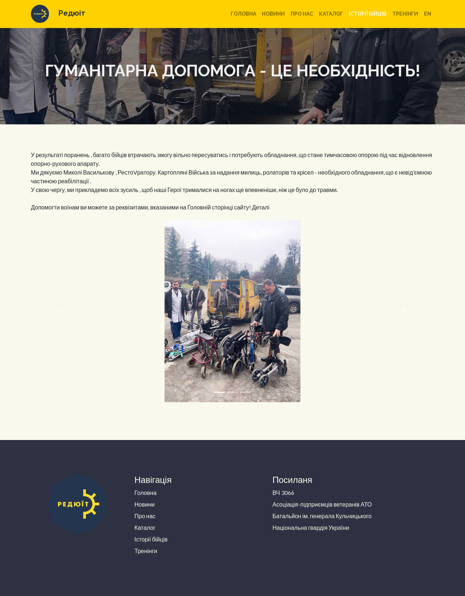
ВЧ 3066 (283, 492)
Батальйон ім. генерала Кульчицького (322, 515)
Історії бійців (368, 14)
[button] (61, 311)
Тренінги (405, 14)
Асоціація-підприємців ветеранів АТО (322, 504)
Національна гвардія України (310, 527)
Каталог (331, 14)
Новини (273, 14)
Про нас (302, 14)
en (427, 14)
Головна (243, 14)
